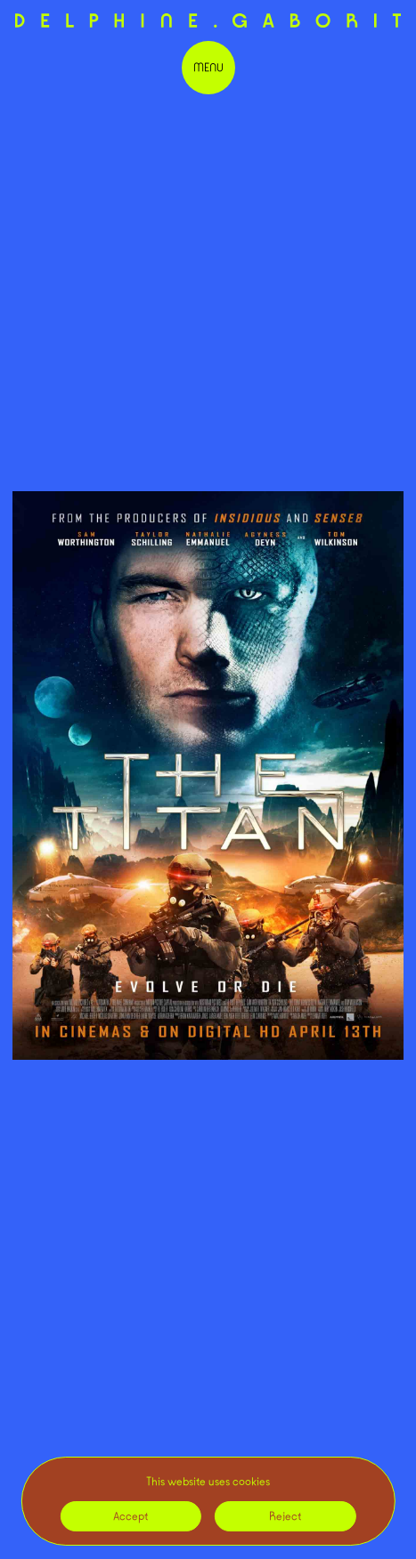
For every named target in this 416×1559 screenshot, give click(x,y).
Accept (130, 1516)
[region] (207, 1501)
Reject (285, 1516)
